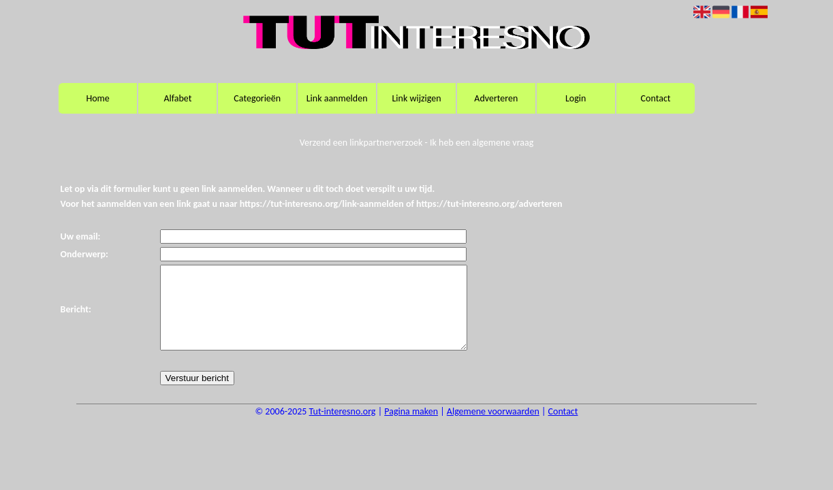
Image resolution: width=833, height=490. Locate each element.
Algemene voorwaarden (493, 428)
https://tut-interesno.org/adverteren (489, 204)
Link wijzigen (416, 98)
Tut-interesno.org (342, 428)
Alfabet (177, 98)
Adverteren (496, 98)
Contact (656, 98)
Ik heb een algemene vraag (481, 142)
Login (575, 98)
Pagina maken (411, 428)
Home (97, 98)
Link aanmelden (337, 98)
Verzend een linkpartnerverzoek (361, 142)
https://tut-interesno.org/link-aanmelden (322, 204)
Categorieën (257, 98)
